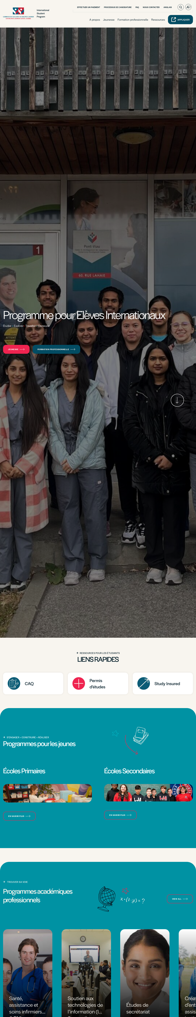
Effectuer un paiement (88, 7)
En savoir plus (19, 816)
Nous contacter (151, 7)
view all (180, 899)
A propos (94, 20)
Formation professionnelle (133, 20)
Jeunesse (109, 20)
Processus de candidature (118, 7)
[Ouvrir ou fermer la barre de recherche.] (181, 7)
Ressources (158, 20)
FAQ (137, 7)
